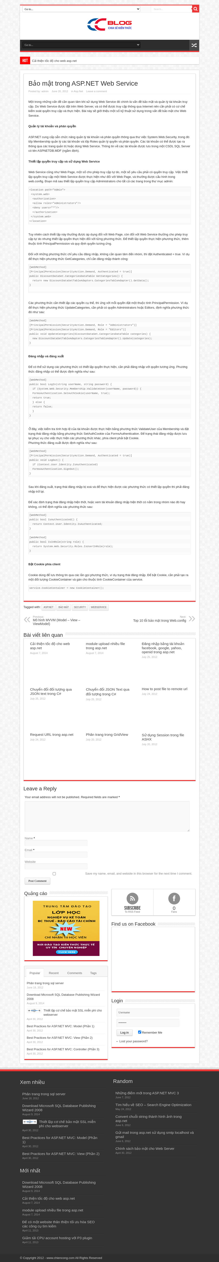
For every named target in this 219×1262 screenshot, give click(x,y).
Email (29, 850)
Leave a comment (96, 91)
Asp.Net (78, 91)
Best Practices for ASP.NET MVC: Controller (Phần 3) (63, 1049)
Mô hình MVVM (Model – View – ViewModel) (62, 620)
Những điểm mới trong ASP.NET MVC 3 (147, 1093)
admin (45, 91)
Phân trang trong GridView (107, 734)
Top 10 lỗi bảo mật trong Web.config (157, 618)
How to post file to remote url (165, 689)
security (80, 607)
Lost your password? (134, 1041)
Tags (93, 973)
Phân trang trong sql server (45, 983)
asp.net (49, 607)
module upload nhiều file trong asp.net (105, 646)
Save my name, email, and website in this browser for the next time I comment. (138, 873)
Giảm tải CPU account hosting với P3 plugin (57, 1238)
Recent (53, 973)
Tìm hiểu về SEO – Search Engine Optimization (153, 1105)
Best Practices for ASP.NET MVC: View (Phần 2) (60, 1037)
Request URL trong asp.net (52, 734)
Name (29, 838)
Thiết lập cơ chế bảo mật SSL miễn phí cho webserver (67, 1124)
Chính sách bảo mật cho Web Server (145, 1149)
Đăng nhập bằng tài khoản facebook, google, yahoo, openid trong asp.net (163, 648)
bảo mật (63, 607)
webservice (99, 607)
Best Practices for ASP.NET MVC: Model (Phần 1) (61, 1026)
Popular (35, 973)
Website (30, 862)
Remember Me (150, 1032)
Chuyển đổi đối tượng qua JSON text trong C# (51, 691)
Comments (74, 973)
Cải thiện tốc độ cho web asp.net (54, 61)
